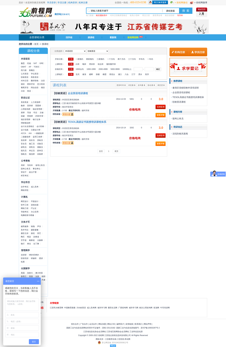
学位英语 (34, 74)
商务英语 (34, 77)
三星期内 (100, 59)
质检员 (40, 140)
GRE (41, 63)
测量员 (40, 147)
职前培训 (24, 258)
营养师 (30, 106)
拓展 (23, 262)
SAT (35, 63)
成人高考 (34, 187)
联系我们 (138, 324)
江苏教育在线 (110, 339)
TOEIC (36, 67)
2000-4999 (103, 69)
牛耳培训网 (165, 308)
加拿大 (30, 273)
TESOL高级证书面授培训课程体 (188, 97)
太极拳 (40, 240)
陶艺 (23, 237)
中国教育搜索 (69, 308)
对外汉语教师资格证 (118, 15)
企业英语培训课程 (78, 93)
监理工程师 (37, 137)
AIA (30, 133)
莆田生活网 (112, 308)
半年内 (141, 59)
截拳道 (32, 240)
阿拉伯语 (34, 88)
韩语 (29, 91)
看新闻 (113, 37)
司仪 (35, 113)
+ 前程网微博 (200, 2)
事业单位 (36, 169)
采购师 (40, 154)
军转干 (24, 172)
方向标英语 (81, 308)
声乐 (39, 226)
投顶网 (156, 308)
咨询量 (140, 85)
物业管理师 (37, 109)
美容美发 (24, 102)
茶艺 (39, 233)
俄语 (43, 88)
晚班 (84, 64)
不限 (71, 59)
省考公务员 (40, 165)
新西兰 (24, 276)
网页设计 (24, 201)
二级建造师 (25, 137)
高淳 (147, 74)
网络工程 (24, 208)
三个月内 (132, 59)
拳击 (29, 244)
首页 (36, 44)
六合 (127, 74)
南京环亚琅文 (67, 107)
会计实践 (24, 130)
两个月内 (121, 59)
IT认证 (33, 208)
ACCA (23, 133)
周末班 (92, 64)
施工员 (32, 144)
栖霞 (104, 74)
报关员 (24, 151)
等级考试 (24, 212)
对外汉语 (24, 81)
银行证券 (36, 119)
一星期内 (79, 59)
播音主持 (24, 233)
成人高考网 (91, 308)
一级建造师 (39, 133)
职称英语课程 (179, 102)
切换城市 (65, 14)
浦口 (120, 74)
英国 (31, 276)
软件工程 (24, 205)
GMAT (23, 67)
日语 (23, 91)
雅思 (23, 63)
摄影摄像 (34, 230)
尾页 (116, 151)
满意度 (160, 85)
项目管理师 (25, 119)
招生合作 (75, 324)
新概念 (32, 70)
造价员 (32, 140)
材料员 (24, 147)
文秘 (41, 113)
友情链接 (129, 324)
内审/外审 (39, 116)
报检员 (24, 154)
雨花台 (112, 74)
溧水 (140, 74)
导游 (29, 113)
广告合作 (84, 324)
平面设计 (34, 201)
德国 (43, 276)
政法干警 (33, 172)
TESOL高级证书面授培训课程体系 (87, 122)
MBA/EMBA (34, 255)
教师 (23, 106)
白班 (77, 64)
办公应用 (34, 212)
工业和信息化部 (136, 331)
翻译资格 (34, 81)
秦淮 (84, 74)
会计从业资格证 (27, 126)
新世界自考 (157, 15)
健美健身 (24, 226)
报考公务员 (177, 118)
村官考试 (24, 176)
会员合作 (93, 324)
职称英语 (24, 77)
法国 (37, 276)
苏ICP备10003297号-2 (150, 328)
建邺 (91, 74)
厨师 (23, 113)
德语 (23, 84)
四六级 (24, 70)
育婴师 (38, 106)
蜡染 (29, 237)
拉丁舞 (36, 244)
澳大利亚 (39, 273)
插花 (33, 233)
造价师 (24, 140)
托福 (29, 63)
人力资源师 (35, 102)
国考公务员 (25, 169)
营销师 (30, 116)
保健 (23, 116)
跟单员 (40, 151)
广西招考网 (123, 308)
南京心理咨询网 (145, 308)
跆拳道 (36, 237)
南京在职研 (169, 15)
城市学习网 (102, 308)
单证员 (32, 151)
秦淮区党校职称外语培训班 (185, 87)
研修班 (34, 258)
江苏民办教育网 (56, 308)
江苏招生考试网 (123, 339)
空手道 (24, 240)
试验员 (40, 144)
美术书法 (24, 230)
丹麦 (43, 280)
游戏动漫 (34, 205)
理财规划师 (25, 123)
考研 (23, 165)
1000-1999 (91, 69)
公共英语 (24, 74)
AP (30, 67)
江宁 (133, 74)
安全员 (24, 144)
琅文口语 (146, 15)
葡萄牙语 (24, 88)
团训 (41, 258)
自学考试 (24, 187)
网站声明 (147, 324)
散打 (23, 244)
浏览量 (131, 85)
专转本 (30, 165)
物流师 (32, 154)
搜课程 (91, 37)
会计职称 (40, 126)
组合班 (100, 64)
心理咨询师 (25, 109)
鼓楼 (98, 74)
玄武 (77, 74)
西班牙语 (31, 84)
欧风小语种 (134, 15)
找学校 (69, 37)
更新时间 (120, 85)
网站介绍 (111, 324)
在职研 (24, 255)
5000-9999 (114, 69)
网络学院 (24, 190)
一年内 (150, 59)
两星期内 (90, 59)
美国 (23, 273)
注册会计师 (35, 130)
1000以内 (80, 69)
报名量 (150, 85)
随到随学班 (111, 64)
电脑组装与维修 (27, 215)
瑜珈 (33, 226)
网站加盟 (102, 324)
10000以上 (127, 69)
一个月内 (111, 59)
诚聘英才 (120, 324)
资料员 (32, 147)
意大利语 (41, 84)
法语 (43, 81)
